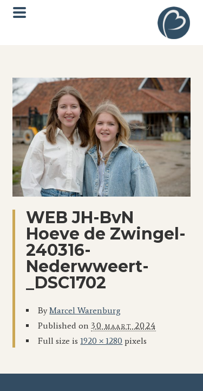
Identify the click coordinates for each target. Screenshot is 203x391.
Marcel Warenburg (85, 310)
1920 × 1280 (101, 341)
